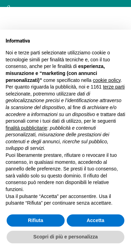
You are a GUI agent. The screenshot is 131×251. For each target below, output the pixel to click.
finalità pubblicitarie (26, 128)
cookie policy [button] (107, 80)
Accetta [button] (95, 220)
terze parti (114, 87)
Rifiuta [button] (35, 220)
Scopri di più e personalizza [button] (65, 236)
